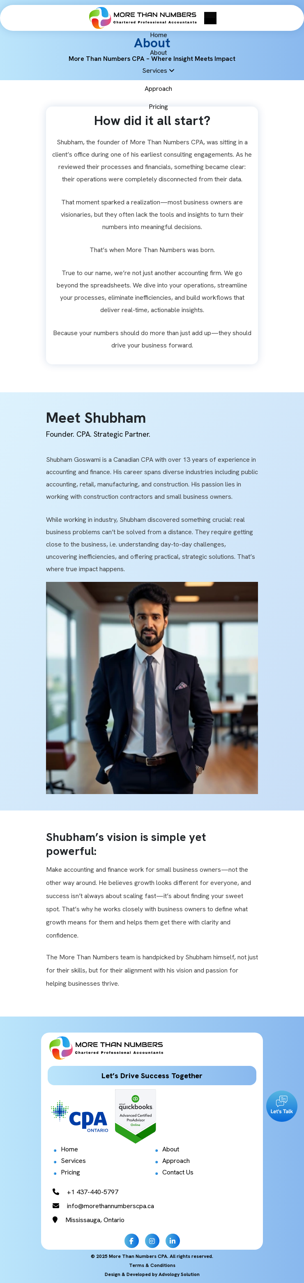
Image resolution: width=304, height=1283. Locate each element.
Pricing (70, 1172)
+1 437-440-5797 (85, 1192)
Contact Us (177, 1172)
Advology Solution (179, 1274)
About (170, 1149)
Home (69, 1149)
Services (73, 1160)
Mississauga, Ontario (88, 1220)
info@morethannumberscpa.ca (103, 1206)
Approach (176, 1160)
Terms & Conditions (152, 1265)
